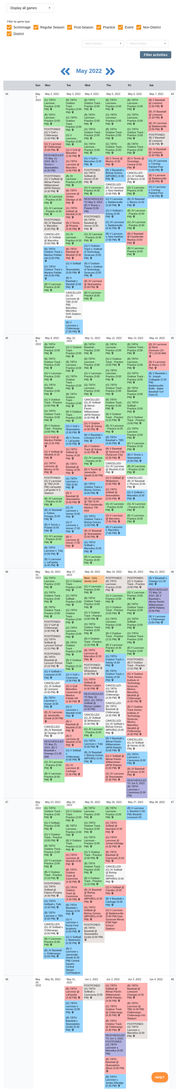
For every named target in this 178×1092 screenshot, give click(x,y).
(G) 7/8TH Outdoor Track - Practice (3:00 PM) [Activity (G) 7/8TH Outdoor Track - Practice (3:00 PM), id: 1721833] (53, 813)
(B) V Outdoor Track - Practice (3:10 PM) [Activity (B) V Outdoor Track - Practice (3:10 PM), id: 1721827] (73, 845)
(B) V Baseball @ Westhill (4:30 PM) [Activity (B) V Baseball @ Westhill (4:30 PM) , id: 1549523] (73, 726)
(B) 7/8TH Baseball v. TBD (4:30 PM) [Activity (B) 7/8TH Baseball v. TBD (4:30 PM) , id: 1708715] (115, 440)
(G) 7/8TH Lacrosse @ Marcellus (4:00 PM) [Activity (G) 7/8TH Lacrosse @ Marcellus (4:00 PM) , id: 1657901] (73, 166)
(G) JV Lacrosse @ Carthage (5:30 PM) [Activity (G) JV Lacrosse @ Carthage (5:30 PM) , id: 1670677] (73, 770)
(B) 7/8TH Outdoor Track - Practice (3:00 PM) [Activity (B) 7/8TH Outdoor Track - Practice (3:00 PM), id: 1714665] (136, 609)
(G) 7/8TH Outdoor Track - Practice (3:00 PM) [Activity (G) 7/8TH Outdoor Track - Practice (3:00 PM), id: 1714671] (136, 638)
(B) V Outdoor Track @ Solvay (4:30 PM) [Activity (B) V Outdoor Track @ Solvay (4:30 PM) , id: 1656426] (93, 449)
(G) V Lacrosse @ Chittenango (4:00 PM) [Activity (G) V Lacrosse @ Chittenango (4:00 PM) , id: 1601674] (52, 146)
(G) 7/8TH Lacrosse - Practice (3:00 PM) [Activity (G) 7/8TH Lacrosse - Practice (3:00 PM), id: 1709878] (92, 389)
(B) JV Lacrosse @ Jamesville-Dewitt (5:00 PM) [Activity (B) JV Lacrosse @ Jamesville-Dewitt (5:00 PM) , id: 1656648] (53, 716)
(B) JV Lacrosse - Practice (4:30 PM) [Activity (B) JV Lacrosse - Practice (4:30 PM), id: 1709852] (53, 199)
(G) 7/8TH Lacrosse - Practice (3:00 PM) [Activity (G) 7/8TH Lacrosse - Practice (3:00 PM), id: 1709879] (113, 375)
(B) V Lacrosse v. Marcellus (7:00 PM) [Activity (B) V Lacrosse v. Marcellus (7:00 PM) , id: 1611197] (114, 530)
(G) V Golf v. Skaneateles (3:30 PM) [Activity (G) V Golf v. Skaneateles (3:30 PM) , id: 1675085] (73, 429)
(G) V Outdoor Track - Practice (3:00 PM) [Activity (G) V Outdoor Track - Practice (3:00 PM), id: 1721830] (53, 837)
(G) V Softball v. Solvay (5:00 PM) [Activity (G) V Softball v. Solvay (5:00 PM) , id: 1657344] (114, 213)
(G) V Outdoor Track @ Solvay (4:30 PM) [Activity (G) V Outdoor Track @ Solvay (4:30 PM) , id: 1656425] (93, 426)
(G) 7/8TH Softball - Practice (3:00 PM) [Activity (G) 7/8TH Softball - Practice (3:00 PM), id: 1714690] (52, 389)
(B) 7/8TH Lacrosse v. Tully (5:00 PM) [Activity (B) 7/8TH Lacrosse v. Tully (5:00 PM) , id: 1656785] (53, 550)
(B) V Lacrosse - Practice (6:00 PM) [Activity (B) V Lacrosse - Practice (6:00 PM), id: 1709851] (93, 295)
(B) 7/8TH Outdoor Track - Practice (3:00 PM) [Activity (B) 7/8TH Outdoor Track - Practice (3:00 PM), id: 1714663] (73, 648)
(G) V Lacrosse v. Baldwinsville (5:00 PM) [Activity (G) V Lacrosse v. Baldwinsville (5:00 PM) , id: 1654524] (114, 201)
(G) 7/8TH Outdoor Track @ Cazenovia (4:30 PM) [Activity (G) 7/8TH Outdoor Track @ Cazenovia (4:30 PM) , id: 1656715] (73, 893)
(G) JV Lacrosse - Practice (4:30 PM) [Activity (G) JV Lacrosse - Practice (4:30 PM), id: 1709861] (73, 239)
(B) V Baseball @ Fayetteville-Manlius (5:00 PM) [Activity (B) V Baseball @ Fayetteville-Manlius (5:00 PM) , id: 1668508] (135, 238)
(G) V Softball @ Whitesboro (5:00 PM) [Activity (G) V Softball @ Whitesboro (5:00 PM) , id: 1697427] (115, 480)
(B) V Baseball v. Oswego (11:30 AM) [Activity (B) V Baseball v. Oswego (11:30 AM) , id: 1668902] (158, 581)
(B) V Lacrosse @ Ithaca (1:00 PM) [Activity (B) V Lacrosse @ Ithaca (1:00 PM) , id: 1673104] (157, 364)
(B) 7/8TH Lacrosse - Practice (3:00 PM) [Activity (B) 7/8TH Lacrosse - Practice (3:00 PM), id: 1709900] (113, 349)
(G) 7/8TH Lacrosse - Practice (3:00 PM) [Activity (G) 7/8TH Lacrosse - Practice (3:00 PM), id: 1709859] (135, 119)
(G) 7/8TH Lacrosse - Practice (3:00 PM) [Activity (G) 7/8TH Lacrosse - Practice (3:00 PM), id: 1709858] (113, 119)
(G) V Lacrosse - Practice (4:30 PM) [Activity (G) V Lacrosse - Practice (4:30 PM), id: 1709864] (93, 190)
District (18, 34)
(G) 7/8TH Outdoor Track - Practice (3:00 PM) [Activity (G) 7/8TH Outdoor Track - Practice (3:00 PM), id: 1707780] (114, 148)
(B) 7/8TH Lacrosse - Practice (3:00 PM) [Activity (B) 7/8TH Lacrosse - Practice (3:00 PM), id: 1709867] (113, 105)
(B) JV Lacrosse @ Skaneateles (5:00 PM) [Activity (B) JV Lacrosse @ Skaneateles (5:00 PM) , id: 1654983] (93, 284)
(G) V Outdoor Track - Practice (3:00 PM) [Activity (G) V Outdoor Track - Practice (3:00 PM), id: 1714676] (53, 402)
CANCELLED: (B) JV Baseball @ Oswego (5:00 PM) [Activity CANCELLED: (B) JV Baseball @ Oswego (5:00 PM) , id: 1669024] (53, 731)
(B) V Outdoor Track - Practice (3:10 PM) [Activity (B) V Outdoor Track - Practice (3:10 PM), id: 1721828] (53, 875)
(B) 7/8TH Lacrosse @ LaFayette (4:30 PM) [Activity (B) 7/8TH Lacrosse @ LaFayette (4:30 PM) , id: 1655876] (73, 993)
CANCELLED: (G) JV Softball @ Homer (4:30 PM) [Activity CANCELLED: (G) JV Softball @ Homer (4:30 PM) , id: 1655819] (136, 744)
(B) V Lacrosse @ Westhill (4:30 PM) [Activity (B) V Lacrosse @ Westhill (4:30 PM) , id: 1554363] (73, 740)
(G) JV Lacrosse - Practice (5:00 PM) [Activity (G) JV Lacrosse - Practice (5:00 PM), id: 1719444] (93, 732)
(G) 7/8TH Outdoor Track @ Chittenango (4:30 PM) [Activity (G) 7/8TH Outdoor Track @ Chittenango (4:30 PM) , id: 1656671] (114, 1011)
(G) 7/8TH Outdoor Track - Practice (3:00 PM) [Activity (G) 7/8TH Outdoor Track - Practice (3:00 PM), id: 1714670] (136, 378)
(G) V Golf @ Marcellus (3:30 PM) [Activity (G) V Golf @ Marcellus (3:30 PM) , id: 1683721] (73, 152)
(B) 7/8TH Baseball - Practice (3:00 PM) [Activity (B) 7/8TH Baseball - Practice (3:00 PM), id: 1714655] (52, 349)
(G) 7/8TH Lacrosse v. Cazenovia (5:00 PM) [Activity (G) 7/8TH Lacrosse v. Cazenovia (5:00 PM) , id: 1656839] (136, 759)
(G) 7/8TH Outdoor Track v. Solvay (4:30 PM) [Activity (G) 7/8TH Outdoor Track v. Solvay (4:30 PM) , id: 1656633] (115, 661)
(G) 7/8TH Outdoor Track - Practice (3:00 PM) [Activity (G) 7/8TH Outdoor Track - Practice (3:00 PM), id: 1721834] (93, 827)
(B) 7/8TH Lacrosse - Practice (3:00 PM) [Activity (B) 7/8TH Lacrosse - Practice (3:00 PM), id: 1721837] (92, 813)
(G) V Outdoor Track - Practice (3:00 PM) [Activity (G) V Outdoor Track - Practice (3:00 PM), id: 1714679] (74, 586)
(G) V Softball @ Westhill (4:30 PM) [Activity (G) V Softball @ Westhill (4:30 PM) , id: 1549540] (53, 454)
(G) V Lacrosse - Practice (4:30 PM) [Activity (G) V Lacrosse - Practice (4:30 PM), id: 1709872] (136, 190)
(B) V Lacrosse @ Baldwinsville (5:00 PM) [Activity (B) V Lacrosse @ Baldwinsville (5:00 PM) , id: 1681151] (157, 178)
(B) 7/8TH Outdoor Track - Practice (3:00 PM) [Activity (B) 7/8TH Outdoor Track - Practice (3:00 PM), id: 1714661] (136, 349)
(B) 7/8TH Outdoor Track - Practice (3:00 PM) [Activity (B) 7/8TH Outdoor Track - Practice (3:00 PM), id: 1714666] (53, 850)
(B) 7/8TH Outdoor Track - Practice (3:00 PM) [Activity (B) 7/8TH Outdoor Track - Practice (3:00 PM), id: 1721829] (93, 868)
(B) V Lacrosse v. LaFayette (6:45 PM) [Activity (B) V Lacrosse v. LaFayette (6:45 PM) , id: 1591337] (52, 562)
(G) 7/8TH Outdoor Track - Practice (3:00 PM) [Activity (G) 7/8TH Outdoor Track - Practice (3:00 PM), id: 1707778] (73, 123)
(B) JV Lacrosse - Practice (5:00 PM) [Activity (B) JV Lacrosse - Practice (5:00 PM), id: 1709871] (136, 213)
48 (6, 979)
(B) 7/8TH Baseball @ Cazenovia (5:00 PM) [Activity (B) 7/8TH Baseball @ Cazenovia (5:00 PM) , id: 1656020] (115, 857)
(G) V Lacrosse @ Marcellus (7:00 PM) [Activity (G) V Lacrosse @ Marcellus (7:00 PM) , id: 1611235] (114, 518)
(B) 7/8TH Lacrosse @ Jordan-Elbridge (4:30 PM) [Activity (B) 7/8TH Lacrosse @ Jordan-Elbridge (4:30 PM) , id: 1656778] (73, 196)
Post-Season (83, 27)
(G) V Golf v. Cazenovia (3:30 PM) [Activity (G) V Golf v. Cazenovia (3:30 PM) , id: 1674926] (73, 677)
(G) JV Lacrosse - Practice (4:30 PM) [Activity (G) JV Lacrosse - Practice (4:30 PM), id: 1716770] (93, 460)
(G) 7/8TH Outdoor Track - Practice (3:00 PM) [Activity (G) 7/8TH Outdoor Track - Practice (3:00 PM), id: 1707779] (93, 134)
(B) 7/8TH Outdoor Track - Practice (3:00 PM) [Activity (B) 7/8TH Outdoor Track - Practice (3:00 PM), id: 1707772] (93, 105)
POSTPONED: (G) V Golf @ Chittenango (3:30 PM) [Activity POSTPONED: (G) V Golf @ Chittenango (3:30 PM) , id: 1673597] (52, 626)
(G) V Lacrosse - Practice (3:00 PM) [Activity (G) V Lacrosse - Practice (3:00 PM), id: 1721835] (53, 863)
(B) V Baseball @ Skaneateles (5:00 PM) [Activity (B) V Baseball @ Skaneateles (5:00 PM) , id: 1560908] (73, 498)
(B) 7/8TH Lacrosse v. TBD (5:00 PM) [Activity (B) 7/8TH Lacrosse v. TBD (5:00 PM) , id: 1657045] (53, 915)
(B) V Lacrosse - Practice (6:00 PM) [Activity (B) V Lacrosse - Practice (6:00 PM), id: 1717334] (136, 518)
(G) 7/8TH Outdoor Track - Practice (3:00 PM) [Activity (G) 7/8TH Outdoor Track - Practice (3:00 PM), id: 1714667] (53, 415)
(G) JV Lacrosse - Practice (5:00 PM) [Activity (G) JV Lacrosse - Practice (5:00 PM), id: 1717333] (136, 506)
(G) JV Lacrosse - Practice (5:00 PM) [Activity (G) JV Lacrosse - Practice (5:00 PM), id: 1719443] (53, 765)
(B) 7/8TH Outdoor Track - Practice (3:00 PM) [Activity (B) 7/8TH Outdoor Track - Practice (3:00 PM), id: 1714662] (53, 612)
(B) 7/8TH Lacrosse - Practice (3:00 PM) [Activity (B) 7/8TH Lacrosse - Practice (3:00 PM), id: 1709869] (135, 105)
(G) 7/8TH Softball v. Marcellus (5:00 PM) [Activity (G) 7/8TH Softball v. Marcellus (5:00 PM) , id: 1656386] (92, 547)
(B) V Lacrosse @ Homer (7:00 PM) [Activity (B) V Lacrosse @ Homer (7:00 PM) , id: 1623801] (73, 541)
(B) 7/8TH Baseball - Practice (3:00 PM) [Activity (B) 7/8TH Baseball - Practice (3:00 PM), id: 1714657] (135, 393)
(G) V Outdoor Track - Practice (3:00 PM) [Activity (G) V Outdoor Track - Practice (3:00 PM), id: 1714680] (93, 615)
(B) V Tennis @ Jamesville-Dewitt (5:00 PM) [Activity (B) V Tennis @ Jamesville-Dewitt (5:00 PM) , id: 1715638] (93, 473)
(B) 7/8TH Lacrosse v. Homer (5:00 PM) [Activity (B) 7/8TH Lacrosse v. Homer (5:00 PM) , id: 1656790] (51, 702)
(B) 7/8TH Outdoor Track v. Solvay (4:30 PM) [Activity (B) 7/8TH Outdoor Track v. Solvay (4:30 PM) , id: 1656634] (115, 675)
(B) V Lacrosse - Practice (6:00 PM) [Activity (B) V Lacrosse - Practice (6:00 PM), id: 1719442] (53, 776)
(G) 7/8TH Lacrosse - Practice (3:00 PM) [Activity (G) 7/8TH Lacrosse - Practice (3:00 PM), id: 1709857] (92, 148)
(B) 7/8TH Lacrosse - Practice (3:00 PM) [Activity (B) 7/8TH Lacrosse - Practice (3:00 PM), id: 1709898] (73, 366)
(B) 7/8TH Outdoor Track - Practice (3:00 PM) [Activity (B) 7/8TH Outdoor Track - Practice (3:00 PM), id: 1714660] (114, 404)
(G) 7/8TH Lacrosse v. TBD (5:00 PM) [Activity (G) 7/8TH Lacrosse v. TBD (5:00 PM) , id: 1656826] (72, 483)
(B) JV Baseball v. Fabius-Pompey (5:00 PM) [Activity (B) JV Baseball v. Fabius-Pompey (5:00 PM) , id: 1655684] (53, 514)
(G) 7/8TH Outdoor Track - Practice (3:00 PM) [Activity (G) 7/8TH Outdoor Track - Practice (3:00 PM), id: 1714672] (93, 629)
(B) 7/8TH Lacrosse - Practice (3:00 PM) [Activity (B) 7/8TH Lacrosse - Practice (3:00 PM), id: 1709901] (135, 363)
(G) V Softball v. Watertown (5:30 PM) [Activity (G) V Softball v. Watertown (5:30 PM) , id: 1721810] (73, 940)
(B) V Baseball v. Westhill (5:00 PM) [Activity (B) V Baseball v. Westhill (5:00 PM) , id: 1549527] (73, 282)
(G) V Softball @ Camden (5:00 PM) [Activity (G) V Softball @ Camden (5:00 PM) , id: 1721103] (115, 890)
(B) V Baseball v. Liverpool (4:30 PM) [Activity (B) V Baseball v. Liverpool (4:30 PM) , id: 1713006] (93, 437)
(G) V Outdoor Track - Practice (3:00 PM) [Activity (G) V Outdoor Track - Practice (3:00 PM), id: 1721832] (93, 855)
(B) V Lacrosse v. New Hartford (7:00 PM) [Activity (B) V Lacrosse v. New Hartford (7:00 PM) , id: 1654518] (114, 236)
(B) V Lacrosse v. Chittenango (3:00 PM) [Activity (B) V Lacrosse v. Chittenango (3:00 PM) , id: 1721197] (157, 619)
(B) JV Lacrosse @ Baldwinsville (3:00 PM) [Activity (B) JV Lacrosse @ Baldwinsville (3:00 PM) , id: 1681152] (158, 126)
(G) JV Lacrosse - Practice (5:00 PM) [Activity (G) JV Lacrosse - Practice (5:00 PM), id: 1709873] (136, 225)
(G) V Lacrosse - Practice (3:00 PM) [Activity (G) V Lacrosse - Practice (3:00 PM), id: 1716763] (93, 376)
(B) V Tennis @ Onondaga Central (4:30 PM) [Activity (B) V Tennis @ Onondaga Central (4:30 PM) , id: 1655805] (135, 163)
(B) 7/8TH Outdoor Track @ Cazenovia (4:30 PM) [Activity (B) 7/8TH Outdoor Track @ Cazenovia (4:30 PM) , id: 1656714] (73, 875)
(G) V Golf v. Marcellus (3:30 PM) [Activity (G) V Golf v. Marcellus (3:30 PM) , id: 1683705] (92, 161)
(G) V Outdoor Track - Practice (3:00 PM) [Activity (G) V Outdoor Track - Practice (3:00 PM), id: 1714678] (136, 420)
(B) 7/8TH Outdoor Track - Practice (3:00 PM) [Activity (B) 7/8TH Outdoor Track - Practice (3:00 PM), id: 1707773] (114, 134)
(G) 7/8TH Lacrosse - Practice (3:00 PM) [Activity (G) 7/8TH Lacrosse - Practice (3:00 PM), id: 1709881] (52, 583)
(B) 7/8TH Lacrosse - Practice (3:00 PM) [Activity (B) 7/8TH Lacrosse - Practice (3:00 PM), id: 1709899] (92, 363)
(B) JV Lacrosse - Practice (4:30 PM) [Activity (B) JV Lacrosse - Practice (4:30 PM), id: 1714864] (53, 501)
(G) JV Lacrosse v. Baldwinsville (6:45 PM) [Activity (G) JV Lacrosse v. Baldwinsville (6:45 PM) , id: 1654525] (115, 225)
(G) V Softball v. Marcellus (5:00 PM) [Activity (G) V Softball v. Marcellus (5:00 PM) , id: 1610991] (136, 495)
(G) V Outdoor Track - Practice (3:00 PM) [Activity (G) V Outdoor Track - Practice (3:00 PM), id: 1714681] (114, 610)
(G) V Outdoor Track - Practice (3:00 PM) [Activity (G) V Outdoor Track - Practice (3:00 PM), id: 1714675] (74, 352)
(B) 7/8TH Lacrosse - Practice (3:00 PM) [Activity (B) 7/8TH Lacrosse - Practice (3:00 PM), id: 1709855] (92, 119)
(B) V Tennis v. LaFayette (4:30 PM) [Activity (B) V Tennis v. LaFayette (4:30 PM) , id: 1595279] (73, 440)
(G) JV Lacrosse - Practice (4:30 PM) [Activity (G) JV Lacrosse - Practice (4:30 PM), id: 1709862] (93, 237)
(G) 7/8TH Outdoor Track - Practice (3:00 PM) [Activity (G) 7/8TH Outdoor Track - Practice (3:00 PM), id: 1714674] (53, 597)
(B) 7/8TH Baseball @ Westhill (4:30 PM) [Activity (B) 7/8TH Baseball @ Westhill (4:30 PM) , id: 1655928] (73, 253)
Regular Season (52, 27)
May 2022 (89, 71)
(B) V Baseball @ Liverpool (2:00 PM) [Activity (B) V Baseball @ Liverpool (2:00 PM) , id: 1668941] (157, 103)
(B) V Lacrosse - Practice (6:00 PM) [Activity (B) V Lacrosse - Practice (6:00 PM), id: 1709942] (136, 251)
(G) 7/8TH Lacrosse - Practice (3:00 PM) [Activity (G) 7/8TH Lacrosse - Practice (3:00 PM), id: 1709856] (52, 105)
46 (6, 571)
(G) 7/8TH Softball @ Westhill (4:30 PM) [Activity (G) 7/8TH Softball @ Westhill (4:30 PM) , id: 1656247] (73, 213)
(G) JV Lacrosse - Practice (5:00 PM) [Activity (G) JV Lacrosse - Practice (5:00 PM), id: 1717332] (115, 506)
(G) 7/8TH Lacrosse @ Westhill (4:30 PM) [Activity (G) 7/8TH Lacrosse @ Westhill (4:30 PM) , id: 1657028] (73, 859)
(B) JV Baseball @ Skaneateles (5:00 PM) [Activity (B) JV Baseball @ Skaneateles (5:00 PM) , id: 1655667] (92, 533)
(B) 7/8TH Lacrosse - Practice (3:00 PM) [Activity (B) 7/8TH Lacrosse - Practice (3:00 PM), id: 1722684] (73, 830)
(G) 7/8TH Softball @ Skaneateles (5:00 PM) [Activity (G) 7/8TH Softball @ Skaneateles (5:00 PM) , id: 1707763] (113, 494)
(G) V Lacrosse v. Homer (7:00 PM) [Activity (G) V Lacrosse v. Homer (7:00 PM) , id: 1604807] (73, 527)
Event (129, 27)
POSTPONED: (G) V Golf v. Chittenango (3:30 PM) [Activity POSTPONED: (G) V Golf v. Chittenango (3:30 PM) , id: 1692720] (52, 134)
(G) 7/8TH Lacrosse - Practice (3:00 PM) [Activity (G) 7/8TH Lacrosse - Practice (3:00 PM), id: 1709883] (113, 623)
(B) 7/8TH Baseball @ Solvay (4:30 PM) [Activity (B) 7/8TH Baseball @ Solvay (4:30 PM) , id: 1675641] (73, 468)
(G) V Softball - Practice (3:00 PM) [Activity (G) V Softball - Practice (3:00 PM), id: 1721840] (52, 825)
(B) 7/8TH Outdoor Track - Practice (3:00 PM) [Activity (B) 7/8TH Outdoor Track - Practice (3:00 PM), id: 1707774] (136, 148)
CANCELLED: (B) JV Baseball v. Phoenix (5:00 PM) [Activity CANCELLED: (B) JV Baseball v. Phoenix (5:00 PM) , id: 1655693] (136, 482)
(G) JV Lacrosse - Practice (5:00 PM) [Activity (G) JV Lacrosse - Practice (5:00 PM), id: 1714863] (53, 539)
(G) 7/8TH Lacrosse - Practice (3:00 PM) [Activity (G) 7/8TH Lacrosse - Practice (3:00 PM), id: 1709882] (73, 632)
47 (6, 802)
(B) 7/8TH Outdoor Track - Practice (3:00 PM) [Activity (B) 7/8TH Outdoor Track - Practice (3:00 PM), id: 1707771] (73, 106)
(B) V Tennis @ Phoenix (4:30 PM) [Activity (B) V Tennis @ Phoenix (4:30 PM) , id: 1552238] (73, 225)
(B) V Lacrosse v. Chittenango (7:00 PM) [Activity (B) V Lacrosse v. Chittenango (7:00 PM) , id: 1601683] (73, 327)
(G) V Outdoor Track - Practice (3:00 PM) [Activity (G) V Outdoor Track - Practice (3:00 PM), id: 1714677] (114, 361)
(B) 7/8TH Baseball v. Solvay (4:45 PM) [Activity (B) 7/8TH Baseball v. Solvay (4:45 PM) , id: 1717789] (73, 909)
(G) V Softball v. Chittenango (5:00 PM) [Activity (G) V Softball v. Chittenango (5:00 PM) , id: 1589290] (73, 755)
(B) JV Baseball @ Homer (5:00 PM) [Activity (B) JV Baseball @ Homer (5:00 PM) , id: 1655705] (136, 771)
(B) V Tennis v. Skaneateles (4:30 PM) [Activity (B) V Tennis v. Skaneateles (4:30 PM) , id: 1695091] (135, 457)
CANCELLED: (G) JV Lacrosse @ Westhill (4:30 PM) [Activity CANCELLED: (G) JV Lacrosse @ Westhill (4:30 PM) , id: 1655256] (115, 468)
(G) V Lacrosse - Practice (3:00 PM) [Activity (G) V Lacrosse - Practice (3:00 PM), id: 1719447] (136, 595)
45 (6, 338)
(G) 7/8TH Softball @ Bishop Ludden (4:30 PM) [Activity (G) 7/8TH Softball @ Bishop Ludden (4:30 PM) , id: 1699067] (92, 684)
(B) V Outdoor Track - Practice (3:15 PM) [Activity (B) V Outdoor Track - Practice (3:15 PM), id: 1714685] (114, 417)
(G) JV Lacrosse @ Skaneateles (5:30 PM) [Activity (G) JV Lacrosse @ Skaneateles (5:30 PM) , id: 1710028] (115, 776)
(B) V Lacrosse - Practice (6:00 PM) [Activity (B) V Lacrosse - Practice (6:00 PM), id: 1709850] (53, 287)
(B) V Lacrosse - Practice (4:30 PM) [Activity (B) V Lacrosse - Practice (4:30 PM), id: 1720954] (115, 647)
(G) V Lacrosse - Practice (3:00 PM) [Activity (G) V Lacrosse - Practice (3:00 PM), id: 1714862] (53, 376)
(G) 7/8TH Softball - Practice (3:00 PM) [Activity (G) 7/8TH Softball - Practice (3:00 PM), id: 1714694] (135, 623)
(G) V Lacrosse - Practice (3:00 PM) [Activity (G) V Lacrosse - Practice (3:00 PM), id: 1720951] (115, 598)
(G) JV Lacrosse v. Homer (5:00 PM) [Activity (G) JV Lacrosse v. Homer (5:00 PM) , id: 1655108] (73, 512)
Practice (109, 27)
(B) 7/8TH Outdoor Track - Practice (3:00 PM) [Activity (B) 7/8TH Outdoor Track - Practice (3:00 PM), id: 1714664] (93, 603)
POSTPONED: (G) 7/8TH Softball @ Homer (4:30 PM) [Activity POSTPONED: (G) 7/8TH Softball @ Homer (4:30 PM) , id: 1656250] (92, 176)
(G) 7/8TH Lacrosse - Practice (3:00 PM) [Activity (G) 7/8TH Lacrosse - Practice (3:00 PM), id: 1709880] (135, 433)
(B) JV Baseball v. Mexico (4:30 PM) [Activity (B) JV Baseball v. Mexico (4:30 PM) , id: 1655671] (136, 201)
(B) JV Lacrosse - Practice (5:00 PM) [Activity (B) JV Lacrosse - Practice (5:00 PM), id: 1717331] (136, 469)
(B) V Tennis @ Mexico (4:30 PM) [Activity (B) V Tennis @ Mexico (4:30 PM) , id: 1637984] (114, 161)
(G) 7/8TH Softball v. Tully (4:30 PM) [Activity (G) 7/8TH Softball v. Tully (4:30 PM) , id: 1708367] (52, 904)
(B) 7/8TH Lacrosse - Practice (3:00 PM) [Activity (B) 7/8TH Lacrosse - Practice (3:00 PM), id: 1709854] (52, 119)
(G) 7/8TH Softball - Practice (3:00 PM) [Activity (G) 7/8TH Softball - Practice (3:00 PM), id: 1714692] (135, 407)
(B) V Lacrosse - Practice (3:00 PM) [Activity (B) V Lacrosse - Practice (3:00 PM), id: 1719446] (136, 650)
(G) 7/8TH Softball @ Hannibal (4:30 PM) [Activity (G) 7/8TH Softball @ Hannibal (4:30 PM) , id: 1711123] (114, 827)
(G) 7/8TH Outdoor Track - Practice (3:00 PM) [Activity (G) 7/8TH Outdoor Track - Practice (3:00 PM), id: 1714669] (114, 389)
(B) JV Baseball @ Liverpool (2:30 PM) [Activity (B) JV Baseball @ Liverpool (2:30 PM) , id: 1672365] (157, 114)
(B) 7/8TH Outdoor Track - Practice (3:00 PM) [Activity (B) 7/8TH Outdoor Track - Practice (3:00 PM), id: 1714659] (73, 400)
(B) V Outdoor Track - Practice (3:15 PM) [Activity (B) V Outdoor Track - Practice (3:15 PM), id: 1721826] (93, 881)
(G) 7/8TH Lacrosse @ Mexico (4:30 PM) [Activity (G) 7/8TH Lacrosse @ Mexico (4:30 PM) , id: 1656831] (51, 468)
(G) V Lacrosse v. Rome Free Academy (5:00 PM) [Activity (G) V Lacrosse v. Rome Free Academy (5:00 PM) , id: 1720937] (73, 925)
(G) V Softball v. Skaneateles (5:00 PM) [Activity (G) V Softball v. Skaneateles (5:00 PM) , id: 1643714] (73, 268)
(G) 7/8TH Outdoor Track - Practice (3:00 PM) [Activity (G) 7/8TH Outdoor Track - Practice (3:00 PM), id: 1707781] (136, 134)
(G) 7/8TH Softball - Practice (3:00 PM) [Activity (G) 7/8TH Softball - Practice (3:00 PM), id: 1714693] (73, 600)
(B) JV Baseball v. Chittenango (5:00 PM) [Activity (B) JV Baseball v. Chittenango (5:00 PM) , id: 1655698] (53, 953)
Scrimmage (22, 27)
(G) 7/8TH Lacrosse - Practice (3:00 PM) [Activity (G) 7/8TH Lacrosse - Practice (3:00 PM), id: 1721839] (92, 842)
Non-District (152, 27)
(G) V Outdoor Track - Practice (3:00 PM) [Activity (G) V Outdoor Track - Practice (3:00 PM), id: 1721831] (74, 816)
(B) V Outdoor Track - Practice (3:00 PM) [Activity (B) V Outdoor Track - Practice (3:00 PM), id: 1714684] (73, 416)
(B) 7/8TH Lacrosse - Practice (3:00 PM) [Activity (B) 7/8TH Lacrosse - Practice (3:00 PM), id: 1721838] (113, 813)
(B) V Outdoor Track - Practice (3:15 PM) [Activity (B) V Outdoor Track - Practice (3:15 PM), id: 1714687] (93, 641)
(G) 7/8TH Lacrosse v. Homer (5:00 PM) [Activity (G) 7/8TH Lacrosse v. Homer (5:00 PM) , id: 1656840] (73, 1008)
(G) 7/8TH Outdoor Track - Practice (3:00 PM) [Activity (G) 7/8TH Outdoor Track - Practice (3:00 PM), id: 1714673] (73, 616)
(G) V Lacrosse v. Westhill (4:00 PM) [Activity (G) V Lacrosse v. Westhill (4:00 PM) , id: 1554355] (73, 711)
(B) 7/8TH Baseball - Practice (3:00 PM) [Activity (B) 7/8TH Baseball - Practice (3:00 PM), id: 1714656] (92, 349)
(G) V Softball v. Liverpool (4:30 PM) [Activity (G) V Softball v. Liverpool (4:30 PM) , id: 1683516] (53, 674)
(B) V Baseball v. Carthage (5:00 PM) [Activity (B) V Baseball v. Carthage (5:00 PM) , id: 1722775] (115, 901)
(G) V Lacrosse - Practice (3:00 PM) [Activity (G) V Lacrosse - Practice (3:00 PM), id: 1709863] (73, 140)
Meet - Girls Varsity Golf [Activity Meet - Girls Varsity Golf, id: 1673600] (90, 580)
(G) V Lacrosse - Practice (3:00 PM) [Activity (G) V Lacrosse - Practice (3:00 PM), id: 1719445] (93, 589)
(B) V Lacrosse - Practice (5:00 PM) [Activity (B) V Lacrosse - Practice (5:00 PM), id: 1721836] (53, 941)
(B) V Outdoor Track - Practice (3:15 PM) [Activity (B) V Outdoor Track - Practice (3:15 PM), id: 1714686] (73, 665)
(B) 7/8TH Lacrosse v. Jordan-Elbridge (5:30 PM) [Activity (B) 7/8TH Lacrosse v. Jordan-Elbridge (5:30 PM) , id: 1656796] (115, 1081)
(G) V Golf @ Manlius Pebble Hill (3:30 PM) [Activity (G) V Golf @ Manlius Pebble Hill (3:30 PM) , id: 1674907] (53, 441)
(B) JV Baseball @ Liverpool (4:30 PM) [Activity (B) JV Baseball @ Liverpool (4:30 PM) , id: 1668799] (157, 152)
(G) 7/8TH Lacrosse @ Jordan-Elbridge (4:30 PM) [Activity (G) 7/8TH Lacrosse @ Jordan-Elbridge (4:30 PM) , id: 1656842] (115, 842)
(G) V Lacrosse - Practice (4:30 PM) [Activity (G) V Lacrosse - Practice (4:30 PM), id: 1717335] (136, 446)
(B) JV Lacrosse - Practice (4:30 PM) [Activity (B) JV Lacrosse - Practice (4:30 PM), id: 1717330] (115, 428)
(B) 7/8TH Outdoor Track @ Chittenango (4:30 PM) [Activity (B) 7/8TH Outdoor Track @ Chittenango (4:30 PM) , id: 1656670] (114, 1025)
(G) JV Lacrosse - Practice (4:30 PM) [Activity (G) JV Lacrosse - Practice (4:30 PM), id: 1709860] (53, 211)
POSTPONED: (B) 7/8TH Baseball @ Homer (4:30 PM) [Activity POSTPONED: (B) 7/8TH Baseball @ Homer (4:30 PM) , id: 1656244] (92, 222)
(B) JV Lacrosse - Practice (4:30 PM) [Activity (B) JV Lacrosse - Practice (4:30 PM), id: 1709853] (73, 181)
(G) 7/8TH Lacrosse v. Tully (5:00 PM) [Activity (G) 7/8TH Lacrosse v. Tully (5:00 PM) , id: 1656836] (93, 743)
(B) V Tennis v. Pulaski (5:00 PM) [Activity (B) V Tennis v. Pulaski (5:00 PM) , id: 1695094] (52, 527)
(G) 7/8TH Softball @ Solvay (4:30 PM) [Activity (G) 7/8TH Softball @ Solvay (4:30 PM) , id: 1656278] (73, 454)
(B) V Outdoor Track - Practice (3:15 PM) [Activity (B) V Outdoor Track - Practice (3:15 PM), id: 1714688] (114, 636)
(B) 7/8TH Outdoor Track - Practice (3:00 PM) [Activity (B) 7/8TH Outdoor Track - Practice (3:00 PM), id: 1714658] (53, 363)
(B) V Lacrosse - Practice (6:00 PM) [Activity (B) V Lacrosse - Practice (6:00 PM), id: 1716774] (93, 559)
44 (6, 93)
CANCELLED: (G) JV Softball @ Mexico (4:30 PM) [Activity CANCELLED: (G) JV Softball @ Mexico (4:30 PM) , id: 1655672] (136, 177)
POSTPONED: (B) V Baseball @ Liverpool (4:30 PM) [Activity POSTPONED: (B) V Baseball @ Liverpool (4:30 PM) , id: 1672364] (157, 139)
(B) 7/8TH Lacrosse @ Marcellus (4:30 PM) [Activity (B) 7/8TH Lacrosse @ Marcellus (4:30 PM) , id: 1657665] (92, 655)
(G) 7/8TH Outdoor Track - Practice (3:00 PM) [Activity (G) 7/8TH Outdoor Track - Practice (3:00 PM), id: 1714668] (73, 382)
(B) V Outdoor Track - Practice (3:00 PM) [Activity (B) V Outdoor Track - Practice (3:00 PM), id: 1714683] (53, 428)
